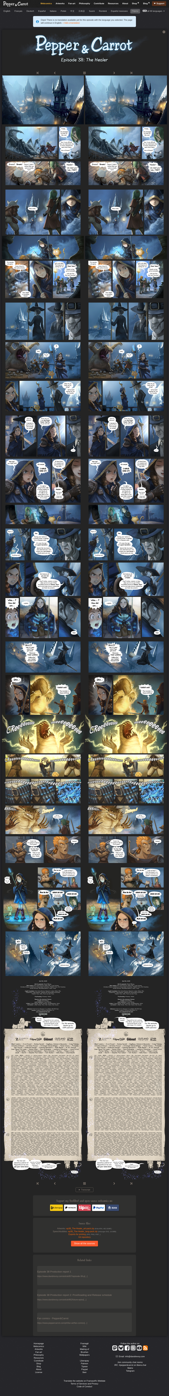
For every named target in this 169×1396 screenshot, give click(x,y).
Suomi (92, 11)
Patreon (84, 1363)
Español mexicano (119, 11)
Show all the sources (84, 1243)
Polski (63, 11)
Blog (146, 3)
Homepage (39, 1343)
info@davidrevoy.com (135, 1356)
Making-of (84, 1349)
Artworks (60, 3)
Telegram (130, 1371)
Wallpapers (84, 1355)
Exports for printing (85, 1234)
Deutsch (30, 11)
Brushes (84, 1352)
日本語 (82, 11)
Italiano (53, 11)
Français (18, 11)
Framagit (84, 1343)
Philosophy (84, 3)
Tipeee (84, 1366)
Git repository (84, 1237)
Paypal (84, 1369)
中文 (72, 11)
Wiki (84, 1346)
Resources (113, 3)
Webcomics (46, 3)
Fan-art (71, 3)
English (6, 11)
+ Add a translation (71, 23)
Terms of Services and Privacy (84, 1384)
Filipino (135, 11)
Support (160, 3)
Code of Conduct (84, 1386)
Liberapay (84, 1361)
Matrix (130, 1368)
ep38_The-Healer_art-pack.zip (89, 1228)
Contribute (99, 3)
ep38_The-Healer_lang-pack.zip (92, 1231)
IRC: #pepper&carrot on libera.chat (130, 1365)
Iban (84, 1372)
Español (42, 11)
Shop (135, 3)
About (125, 3)
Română (103, 11)
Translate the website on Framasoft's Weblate (84, 1381)
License (38, 1372)
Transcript (85, 1190)
